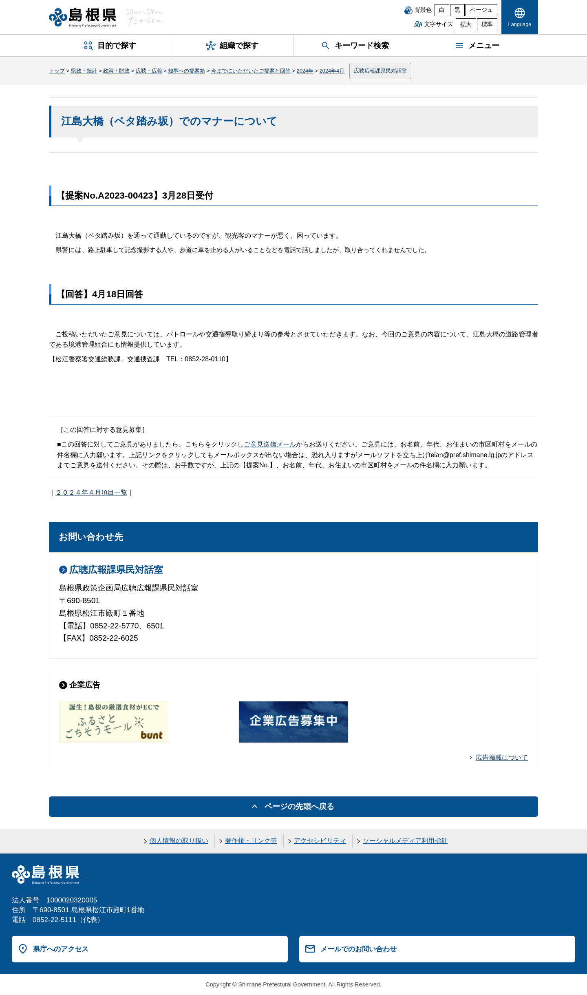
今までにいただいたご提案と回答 (251, 71)
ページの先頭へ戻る (299, 806)
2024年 (305, 71)
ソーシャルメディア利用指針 (405, 840)
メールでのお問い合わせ (358, 949)
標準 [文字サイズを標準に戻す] (487, 24)
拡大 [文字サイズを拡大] (466, 24)
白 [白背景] (442, 10)
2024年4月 (332, 71)
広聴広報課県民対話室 (380, 71)
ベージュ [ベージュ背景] (481, 10)
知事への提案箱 (186, 71)
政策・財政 (116, 71)
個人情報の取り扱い (179, 840)
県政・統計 (84, 71)
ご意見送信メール (270, 444)
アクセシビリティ (320, 840)
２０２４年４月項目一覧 (91, 492)
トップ (57, 71)
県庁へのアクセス (60, 949)
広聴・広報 (149, 71)
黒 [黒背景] (457, 10)
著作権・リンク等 (251, 840)
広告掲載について (502, 757)
